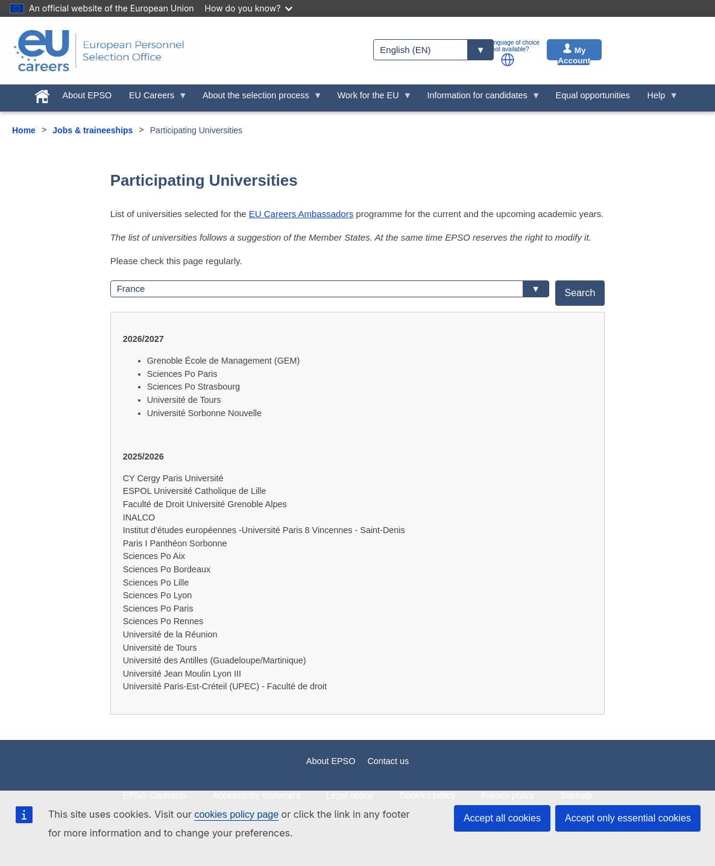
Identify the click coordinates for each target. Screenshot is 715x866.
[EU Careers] (98, 50)
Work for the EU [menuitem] (370, 98)
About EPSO (331, 761)
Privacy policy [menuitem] (507, 795)
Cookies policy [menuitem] (427, 795)
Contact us (388, 761)
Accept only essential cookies (628, 818)
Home (24, 130)
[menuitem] (42, 94)
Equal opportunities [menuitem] (593, 95)
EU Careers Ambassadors (301, 214)
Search (580, 293)
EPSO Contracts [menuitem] (155, 795)
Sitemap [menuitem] (576, 795)
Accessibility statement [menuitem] (257, 795)
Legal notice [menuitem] (349, 795)
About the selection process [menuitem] (258, 98)
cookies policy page (236, 814)
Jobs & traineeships (92, 130)
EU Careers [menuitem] (154, 98)
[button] (507, 59)
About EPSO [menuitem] (87, 95)
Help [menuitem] (658, 98)
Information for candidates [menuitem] (479, 98)
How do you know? (249, 8)
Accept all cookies (502, 818)
